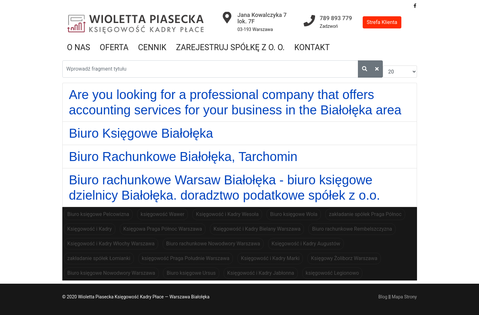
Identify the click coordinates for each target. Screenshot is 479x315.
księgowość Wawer (162, 214)
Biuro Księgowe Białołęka (141, 133)
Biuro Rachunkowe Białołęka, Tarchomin (183, 157)
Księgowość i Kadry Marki (270, 258)
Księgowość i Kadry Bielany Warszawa (256, 229)
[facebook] (414, 5)
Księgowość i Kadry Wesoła (227, 214)
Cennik (152, 47)
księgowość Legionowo (332, 273)
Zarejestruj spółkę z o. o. (230, 47)
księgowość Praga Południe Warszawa (185, 258)
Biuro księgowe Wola (293, 214)
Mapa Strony (404, 296)
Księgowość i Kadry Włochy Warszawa (111, 244)
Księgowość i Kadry (89, 229)
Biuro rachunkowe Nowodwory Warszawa (213, 244)
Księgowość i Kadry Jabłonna (260, 273)
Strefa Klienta (382, 22)
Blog (382, 296)
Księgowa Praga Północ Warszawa (162, 229)
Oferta (114, 47)
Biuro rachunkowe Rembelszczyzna (352, 229)
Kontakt (312, 47)
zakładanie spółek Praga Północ (365, 214)
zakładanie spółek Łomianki (98, 258)
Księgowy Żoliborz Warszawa (344, 258)
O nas (78, 47)
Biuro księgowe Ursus (191, 273)
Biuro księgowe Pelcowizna (98, 214)
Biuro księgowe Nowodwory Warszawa (111, 273)
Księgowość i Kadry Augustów (306, 244)
